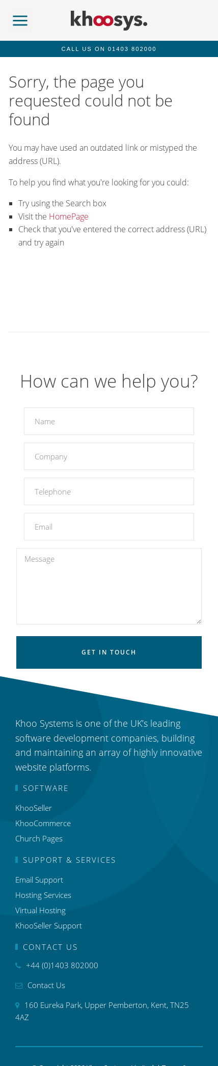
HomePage (69, 216)
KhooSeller (33, 808)
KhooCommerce (43, 823)
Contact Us (46, 985)
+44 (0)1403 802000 (62, 965)
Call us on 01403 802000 (109, 49)
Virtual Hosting (40, 910)
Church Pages (39, 838)
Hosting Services (43, 895)
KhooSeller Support (48, 925)
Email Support (39, 879)
